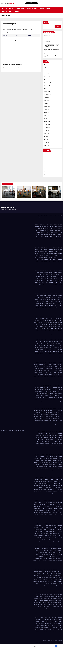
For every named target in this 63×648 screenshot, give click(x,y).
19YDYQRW (60, 230)
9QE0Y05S (45, 337)
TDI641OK (60, 571)
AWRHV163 (41, 351)
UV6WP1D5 (37, 587)
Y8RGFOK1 (60, 621)
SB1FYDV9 (60, 560)
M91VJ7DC (50, 483)
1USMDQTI (60, 238)
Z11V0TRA (41, 631)
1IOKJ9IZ (37, 234)
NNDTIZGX (36, 500)
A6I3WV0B (37, 343)
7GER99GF (46, 307)
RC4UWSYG (46, 550)
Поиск (45, 22)
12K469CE (47, 228)
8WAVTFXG (50, 324)
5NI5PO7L (51, 282)
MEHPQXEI (55, 485)
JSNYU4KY (37, 456)
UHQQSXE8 (50, 583)
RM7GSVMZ (41, 554)
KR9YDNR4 (37, 466)
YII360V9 (51, 625)
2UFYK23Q (46, 249)
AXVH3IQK (50, 351)
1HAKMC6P (51, 232)
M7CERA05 (36, 483)
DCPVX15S (50, 378)
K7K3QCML (41, 458)
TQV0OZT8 (60, 575)
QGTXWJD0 (56, 539)
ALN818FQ (60, 347)
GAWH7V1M (41, 410)
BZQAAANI (37, 362)
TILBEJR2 (47, 573)
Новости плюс (47, 168)
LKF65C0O (37, 477)
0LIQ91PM (50, 222)
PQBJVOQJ (51, 525)
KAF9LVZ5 (41, 460)
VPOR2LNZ (55, 594)
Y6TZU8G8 (42, 621)
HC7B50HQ (37, 422)
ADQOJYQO (60, 345)
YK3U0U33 (55, 625)
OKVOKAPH (50, 510)
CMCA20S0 (55, 368)
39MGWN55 (51, 253)
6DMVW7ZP (37, 291)
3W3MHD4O (50, 261)
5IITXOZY (37, 280)
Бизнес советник (20, 8)
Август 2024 (46, 97)
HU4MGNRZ (46, 429)
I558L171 (47, 433)
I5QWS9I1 (55, 433)
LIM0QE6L (50, 475)
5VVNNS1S (60, 284)
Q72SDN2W (36, 535)
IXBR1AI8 (60, 443)
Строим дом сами (32, 8)
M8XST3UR (46, 483)
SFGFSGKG (41, 562)
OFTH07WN (45, 508)
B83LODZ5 (50, 353)
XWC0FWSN (46, 617)
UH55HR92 (45, 583)
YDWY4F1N (60, 623)
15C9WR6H (42, 230)
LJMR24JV (55, 475)
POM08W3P (55, 523)
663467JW (60, 286)
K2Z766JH (36, 458)
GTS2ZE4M (46, 416)
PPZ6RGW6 (41, 525)
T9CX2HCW (36, 571)
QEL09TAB (60, 537)
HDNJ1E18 (46, 422)
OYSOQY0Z (41, 516)
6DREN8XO (42, 291)
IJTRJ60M (47, 439)
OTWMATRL (60, 514)
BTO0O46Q (55, 360)
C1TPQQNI (46, 362)
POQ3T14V (60, 523)
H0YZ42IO (60, 416)
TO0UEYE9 (45, 575)
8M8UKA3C (37, 320)
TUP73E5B (36, 577)
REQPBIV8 (60, 550)
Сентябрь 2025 (47, 82)
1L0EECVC (38, 236)
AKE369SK (55, 347)
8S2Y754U (45, 322)
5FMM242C (42, 278)
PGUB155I (50, 521)
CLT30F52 (46, 368)
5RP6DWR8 (45, 284)
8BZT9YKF (36, 316)
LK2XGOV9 (60, 475)
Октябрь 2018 (47, 124)
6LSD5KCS (40, 293)
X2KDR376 (41, 610)
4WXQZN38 (46, 272)
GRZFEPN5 (55, 414)
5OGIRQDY (55, 282)
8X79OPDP (37, 326)
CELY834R (46, 366)
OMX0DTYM (36, 512)
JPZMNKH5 (37, 454)
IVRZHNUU (47, 443)
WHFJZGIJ (51, 600)
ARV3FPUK (51, 349)
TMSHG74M (41, 575)
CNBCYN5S (36, 370)
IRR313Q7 (47, 441)
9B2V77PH (50, 330)
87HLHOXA (47, 314)
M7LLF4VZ (41, 483)
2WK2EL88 (37, 251)
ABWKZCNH (45, 345)
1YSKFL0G (60, 240)
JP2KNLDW (60, 452)
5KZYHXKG (55, 280)
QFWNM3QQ (41, 539)
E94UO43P (51, 389)
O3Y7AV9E (46, 504)
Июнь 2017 (46, 133)
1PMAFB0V (37, 238)
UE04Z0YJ (36, 583)
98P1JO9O (42, 330)
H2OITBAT (46, 418)
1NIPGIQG (55, 236)
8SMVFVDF (55, 322)
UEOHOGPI (41, 583)
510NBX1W (55, 272)
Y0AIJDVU (47, 619)
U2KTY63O (36, 579)
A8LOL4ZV (55, 343)
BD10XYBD (50, 355)
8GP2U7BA (60, 316)
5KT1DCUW (50, 280)
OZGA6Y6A (55, 516)
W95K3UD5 (60, 598)
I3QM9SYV (38, 433)
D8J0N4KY (55, 376)
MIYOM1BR (36, 489)
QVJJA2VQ (45, 544)
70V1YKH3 (38, 301)
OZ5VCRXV (50, 516)
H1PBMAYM (36, 418)
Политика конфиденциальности (56, 642)
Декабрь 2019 (47, 121)
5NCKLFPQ (46, 282)
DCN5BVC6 (46, 378)
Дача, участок (10, 8)
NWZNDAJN (36, 502)
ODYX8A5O (35, 508)
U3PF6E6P (41, 579)
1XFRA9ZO (51, 240)
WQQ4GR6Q (55, 604)
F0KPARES (55, 397)
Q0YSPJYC (41, 531)
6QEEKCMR (50, 295)
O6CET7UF (60, 504)
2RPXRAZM (46, 247)
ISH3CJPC (51, 441)
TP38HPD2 (55, 575)
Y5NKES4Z (37, 621)
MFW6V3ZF (41, 487)
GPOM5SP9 (41, 414)
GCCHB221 (45, 410)
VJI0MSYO (37, 594)
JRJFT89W (55, 454)
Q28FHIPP (51, 531)
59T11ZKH (50, 276)
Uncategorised (47, 153)
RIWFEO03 (55, 552)
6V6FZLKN (51, 297)
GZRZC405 (55, 416)
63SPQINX (55, 286)
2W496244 (60, 249)
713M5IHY (42, 301)
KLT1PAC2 (50, 464)
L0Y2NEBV (37, 470)
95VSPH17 (60, 328)
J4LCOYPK (51, 447)
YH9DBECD (42, 625)
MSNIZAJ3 (60, 491)
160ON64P (46, 230)
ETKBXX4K (46, 395)
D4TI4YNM (60, 374)
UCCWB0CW (54, 581)
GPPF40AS (46, 414)
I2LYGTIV (51, 431)
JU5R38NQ (42, 456)
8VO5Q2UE (41, 324)
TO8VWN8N (50, 575)
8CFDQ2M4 (46, 316)
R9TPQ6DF (50, 548)
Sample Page (55, 560)
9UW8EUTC (55, 337)
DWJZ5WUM (37, 385)
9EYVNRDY (60, 332)
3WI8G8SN (55, 261)
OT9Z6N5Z (50, 514)
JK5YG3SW (36, 452)
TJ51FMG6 (51, 573)
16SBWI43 (51, 230)
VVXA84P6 (46, 596)
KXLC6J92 (37, 468)
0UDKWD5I (37, 226)
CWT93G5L (37, 374)
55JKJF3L (51, 274)
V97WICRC (46, 590)
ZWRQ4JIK (50, 640)
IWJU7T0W (51, 443)
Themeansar (22, 430)
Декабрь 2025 (47, 79)
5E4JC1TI (38, 278)
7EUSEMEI (60, 305)
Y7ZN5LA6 (55, 621)
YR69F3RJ (55, 627)
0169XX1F (41, 215)
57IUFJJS (42, 276)
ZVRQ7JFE (60, 638)
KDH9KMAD (50, 460)
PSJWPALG (60, 525)
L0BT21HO (60, 468)
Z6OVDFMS (37, 633)
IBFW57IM (37, 437)
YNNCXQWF (41, 627)
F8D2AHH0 (55, 399)
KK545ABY (37, 464)
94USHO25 (55, 328)
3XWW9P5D (41, 263)
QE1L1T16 (55, 537)
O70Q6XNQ (36, 506)
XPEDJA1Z (36, 617)
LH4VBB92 (46, 475)
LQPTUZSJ (51, 477)
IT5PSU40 (60, 441)
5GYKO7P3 (47, 278)
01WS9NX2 (50, 215)
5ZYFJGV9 (38, 286)
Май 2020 (46, 118)
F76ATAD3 (50, 399)
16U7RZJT (55, 230)
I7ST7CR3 (46, 435)
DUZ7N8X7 (50, 383)
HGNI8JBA (51, 424)
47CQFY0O (60, 263)
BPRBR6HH (41, 360)
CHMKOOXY (37, 368)
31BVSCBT (55, 251)
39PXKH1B (55, 253)
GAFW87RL (60, 408)
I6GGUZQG (60, 433)
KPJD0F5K (60, 464)
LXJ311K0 (60, 479)
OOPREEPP (50, 512)
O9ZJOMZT (50, 506)
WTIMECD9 (49, 606)
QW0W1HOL (50, 544)
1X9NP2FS (47, 240)
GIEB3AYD (41, 412)
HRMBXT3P (41, 429)
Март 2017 (46, 139)
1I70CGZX (60, 232)
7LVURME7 (36, 309)
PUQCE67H (46, 527)
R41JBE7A (55, 546)
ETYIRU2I (50, 395)
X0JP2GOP (55, 608)
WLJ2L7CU (45, 602)
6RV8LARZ (60, 295)
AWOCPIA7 (36, 351)
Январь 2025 (47, 85)
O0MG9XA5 (60, 502)
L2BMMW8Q (50, 470)
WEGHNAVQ (41, 600)
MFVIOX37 (36, 487)
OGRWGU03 (55, 508)
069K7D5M (47, 217)
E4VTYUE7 (60, 387)
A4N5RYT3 (46, 341)
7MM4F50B (46, 309)
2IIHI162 (37, 245)
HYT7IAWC (38, 431)
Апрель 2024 (47, 103)
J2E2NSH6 (42, 447)
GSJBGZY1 (60, 414)
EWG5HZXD (60, 395)
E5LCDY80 (37, 389)
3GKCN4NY (41, 257)
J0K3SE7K (47, 445)
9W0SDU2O (60, 337)
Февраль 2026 (47, 76)
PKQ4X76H (37, 523)
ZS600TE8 (46, 638)
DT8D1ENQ (46, 383)
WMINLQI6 (55, 602)
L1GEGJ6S (41, 470)
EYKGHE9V (37, 397)
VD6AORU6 (37, 592)
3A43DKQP (60, 253)
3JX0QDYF (55, 257)
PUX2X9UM (50, 527)
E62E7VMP (46, 389)
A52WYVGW (51, 341)
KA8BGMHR (37, 460)
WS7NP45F (39, 606)
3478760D (37, 253)
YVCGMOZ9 (41, 629)
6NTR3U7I (41, 295)
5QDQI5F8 (40, 284)
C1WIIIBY (50, 362)
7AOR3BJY (51, 305)
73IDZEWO (37, 303)
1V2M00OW (38, 240)
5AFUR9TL (55, 276)
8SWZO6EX (60, 322)
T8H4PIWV (60, 569)
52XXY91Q (46, 274)
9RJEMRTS (50, 337)
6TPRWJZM (37, 297)
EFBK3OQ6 (46, 391)
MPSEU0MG (50, 491)
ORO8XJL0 (46, 514)
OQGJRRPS (41, 514)
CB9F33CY (60, 364)
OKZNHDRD (55, 510)
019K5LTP (46, 215)
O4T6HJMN (55, 504)
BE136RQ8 (60, 355)
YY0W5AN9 (60, 629)
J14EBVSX (51, 445)
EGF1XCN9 (50, 391)
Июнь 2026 (46, 64)
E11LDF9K (55, 385)
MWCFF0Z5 (37, 493)
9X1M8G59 (38, 339)
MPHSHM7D (45, 491)
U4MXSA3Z (45, 579)
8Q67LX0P (55, 320)
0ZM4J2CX (51, 226)
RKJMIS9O (60, 552)
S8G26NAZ (35, 560)
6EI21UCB (46, 291)
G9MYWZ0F (55, 408)
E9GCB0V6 (55, 389)
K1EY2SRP (60, 456)
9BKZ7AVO (36, 332)
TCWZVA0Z (55, 571)
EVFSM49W (55, 395)
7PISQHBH (60, 309)
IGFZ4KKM (55, 437)
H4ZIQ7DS (50, 418)
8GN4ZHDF (55, 316)
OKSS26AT (45, 510)
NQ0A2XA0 (46, 500)
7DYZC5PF (55, 305)
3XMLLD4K (36, 263)
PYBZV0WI (37, 529)
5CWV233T (60, 276)
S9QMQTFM (50, 560)
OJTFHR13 (41, 510)
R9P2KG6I (46, 548)
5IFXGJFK (60, 278)
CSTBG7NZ (60, 370)
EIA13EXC (37, 393)
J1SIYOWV (60, 445)
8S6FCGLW (50, 322)
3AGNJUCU (37, 255)
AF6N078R (37, 347)
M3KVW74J (50, 481)
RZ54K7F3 (55, 556)
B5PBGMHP (42, 353)
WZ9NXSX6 (51, 608)
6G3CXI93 (51, 291)
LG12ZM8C (41, 475)
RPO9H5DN (41, 556)
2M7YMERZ (55, 245)
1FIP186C (46, 232)
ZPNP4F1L (60, 636)
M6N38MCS (60, 481)
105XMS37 (55, 226)
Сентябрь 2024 (47, 94)
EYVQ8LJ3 (42, 397)
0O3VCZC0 (37, 224)
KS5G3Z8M (46, 466)
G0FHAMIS (37, 408)
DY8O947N (42, 385)
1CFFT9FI (42, 232)
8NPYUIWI (51, 320)
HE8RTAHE (51, 422)
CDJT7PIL (37, 366)
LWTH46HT (56, 479)
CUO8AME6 (46, 372)
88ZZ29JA (55, 314)
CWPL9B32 (60, 372)
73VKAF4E (41, 303)
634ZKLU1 (51, 286)
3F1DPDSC (60, 255)
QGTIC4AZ (51, 539)
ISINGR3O (55, 441)
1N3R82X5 (47, 236)
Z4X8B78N (55, 631)
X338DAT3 (50, 610)
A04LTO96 (51, 339)
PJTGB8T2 (60, 521)
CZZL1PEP (51, 374)
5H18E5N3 (51, 278)
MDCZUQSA (41, 485)
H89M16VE (37, 420)
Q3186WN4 (60, 531)
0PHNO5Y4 (42, 224)
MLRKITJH (50, 489)
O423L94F (50, 504)
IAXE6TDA (60, 435)
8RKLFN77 (41, 322)
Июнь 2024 (46, 100)
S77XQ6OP (51, 558)
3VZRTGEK (45, 261)
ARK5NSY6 (46, 349)
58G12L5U (46, 276)
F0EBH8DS (46, 397)
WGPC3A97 (46, 600)
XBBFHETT (46, 613)
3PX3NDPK (55, 259)
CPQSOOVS (41, 370)
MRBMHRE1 (55, 491)
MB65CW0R (36, 485)
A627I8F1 (60, 341)
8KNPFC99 (55, 318)
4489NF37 (55, 263)
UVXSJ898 (51, 587)
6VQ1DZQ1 (55, 297)
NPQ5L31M (41, 500)
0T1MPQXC (60, 224)
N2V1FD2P (60, 493)
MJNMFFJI (40, 489)
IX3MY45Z (56, 443)
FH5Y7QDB (60, 401)
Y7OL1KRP (46, 621)
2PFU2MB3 (37, 247)
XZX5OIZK (42, 619)
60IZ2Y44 (42, 286)
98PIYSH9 (46, 330)
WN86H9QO (59, 602)
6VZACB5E (60, 297)
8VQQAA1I (45, 324)
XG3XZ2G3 (38, 615)
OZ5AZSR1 (46, 516)
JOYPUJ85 (55, 452)
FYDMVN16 (51, 406)
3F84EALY (36, 257)
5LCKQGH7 (60, 280)
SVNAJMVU (42, 567)
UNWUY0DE (40, 585)
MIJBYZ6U (60, 487)
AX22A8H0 (46, 351)
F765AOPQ (46, 399)
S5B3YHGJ (41, 558)
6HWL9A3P (56, 291)
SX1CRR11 (60, 567)
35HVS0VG (46, 253)
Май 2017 (46, 136)
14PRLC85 (60, 228)
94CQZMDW (41, 328)
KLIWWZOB (42, 464)
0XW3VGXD (46, 226)
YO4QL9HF (46, 627)
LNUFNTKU (42, 477)
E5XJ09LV (41, 389)
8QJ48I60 (60, 320)
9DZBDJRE (50, 332)
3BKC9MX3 (46, 255)
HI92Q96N (55, 424)
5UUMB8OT (55, 284)
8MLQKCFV (42, 320)
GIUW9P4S (46, 412)
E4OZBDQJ (55, 387)
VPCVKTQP (50, 594)
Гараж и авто (17, 11)
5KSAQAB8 (46, 280)
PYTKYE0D (46, 529)
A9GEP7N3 (60, 343)
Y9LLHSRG (38, 623)
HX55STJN (55, 429)
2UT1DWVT (51, 249)
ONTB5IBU (41, 512)
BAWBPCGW (36, 355)
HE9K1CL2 (55, 422)
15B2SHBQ (37, 230)
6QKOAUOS (55, 295)
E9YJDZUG (36, 391)
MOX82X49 (40, 491)
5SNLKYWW (50, 284)
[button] (61, 10)
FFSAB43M (50, 401)
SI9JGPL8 (55, 562)
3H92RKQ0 (50, 257)
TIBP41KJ (42, 573)
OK (56, 646)
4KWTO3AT (46, 268)
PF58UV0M (46, 521)
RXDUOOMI (50, 556)
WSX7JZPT (44, 606)
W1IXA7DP (36, 598)
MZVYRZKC (46, 493)
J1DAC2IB (55, 445)
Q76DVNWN (40, 535)
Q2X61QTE (55, 531)
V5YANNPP (37, 590)
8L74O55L (60, 318)
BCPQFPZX (46, 355)
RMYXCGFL (46, 554)
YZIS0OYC (37, 631)
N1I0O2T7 (55, 493)
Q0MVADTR (37, 531)
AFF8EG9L (41, 347)
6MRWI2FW (55, 293)
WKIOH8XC (36, 602)
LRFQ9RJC (55, 477)
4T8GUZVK (46, 270)
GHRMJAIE (36, 412)
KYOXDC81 (42, 468)
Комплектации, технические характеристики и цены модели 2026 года (52, 55)
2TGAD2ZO (55, 247)
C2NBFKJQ (55, 362)
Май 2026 (46, 67)
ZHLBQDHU (37, 636)
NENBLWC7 (37, 498)
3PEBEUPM (46, 259)
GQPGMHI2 (51, 414)
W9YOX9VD (36, 600)
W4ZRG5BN (50, 598)
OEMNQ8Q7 (40, 508)
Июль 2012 (46, 145)
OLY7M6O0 (60, 510)
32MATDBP (60, 251)
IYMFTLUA (38, 445)
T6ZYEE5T (50, 569)
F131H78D (60, 397)
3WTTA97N (60, 261)
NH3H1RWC (42, 498)
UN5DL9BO (36, 585)
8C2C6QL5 (41, 316)
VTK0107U (37, 596)
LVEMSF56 (46, 479)
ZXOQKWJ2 (60, 640)
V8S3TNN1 (41, 590)
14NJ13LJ (55, 228)
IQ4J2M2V (38, 441)
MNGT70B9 (60, 489)
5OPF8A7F (60, 282)
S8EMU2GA (60, 558)
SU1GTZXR (37, 567)
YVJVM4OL (45, 629)
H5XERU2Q (60, 418)
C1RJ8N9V (42, 362)
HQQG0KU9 (36, 429)
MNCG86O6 (55, 489)
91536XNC (46, 326)
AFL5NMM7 (46, 347)
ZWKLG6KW (45, 640)
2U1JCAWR (41, 249)
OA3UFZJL (55, 506)
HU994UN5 (51, 429)
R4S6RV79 (60, 546)
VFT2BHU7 (55, 592)
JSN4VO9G (60, 454)
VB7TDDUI (55, 590)
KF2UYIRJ (60, 460)
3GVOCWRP (46, 257)
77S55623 (50, 303)
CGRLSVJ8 (60, 366)
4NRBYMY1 (50, 268)
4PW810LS (60, 268)
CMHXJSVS (60, 368)
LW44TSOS (51, 479)
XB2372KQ (37, 613)
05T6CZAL (42, 217)
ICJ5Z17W (42, 437)
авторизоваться (25, 67)
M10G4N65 (45, 481)
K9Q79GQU (60, 458)
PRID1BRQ (55, 525)
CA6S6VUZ (55, 364)
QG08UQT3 (46, 539)
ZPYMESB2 (36, 638)
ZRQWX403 (41, 638)
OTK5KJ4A (55, 514)
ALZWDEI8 (42, 349)
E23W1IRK (60, 385)
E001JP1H (51, 385)
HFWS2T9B (41, 424)
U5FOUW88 (55, 579)
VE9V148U (46, 592)
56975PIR (60, 274)
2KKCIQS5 (46, 245)
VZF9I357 (60, 596)
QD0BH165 (46, 537)
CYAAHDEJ (42, 374)
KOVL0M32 (55, 464)
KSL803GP (50, 466)
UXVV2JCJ (60, 587)
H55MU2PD (55, 418)
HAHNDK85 (60, 420)
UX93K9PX (55, 587)
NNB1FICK (60, 498)
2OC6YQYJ (60, 245)
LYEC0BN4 (36, 481)
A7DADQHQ (46, 343)
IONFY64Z (60, 439)
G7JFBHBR (50, 408)
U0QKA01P (55, 577)
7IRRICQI (55, 307)
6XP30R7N (55, 299)
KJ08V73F (55, 462)
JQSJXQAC (42, 454)
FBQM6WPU (36, 401)
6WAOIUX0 (42, 299)
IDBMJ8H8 (46, 437)
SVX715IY (46, 567)
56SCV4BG (38, 276)
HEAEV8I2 (60, 422)
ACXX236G (55, 345)
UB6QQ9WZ (49, 581)
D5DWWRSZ (36, 376)
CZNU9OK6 (46, 374)
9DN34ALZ (46, 332)
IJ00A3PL (42, 439)
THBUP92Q (38, 573)
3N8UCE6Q (60, 257)
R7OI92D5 (37, 548)
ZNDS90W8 (55, 636)
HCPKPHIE (42, 422)
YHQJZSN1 (47, 625)
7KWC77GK (60, 307)
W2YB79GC (40, 598)
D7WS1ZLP (46, 376)
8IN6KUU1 (46, 318)
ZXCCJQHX (55, 640)
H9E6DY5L (46, 420)
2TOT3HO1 (37, 249)
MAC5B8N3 (60, 483)
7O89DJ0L (50, 309)
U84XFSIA (40, 581)
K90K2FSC (50, 458)
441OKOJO (51, 263)
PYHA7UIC (41, 529)
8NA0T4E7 (47, 320)
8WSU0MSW (55, 324)
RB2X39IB (36, 550)
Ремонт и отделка (7, 11)
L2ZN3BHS (55, 470)
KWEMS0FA (55, 466)
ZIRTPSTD (41, 636)
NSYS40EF (50, 500)
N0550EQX (51, 493)
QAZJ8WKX (60, 535)
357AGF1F (41, 253)
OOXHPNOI (55, 512)
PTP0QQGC (41, 527)
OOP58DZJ (46, 512)
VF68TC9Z (50, 592)
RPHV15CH (36, 556)
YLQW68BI (60, 625)
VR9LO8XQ (60, 594)
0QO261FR (46, 224)
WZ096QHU (46, 608)
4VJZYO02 (60, 270)
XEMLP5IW (55, 613)
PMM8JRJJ (46, 523)
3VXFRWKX (41, 261)
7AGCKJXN (46, 305)
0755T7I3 (51, 217)
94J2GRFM (46, 328)
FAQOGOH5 (60, 399)
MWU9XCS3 (42, 493)
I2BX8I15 (47, 431)
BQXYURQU (46, 360)
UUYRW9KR (60, 585)
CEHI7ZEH (41, 366)
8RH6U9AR (36, 322)
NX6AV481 (41, 502)
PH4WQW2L (55, 521)
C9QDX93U (50, 364)
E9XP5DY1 (60, 389)
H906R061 (41, 420)
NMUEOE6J (55, 498)
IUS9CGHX (42, 443)
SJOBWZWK (59, 562)
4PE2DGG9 (55, 268)
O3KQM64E (41, 504)
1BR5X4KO (38, 232)
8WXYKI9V (60, 324)
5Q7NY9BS (36, 284)
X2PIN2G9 (46, 610)
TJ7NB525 (60, 573)
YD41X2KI (51, 623)
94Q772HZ (51, 328)
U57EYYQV (50, 579)
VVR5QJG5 (42, 596)
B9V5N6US (60, 353)
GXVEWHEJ (51, 416)
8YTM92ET (42, 326)
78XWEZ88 (60, 303)
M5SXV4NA (55, 481)
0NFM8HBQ (60, 222)
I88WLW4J (51, 435)
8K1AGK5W (51, 318)
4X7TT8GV (51, 272)
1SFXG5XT (46, 238)
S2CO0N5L (60, 556)
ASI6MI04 (60, 349)
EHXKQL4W (60, 391)
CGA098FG (50, 366)
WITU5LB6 (55, 600)
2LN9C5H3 (50, 245)
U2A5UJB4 (60, 577)
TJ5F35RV (55, 573)
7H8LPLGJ (51, 307)
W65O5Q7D (55, 598)
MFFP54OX (60, 485)
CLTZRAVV (50, 368)
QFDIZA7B (36, 539)
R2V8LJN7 (46, 546)
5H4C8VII (55, 278)
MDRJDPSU (46, 485)
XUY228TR (41, 617)
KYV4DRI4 (51, 468)
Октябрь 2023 (47, 109)
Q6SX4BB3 (60, 533)
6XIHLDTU (51, 299)
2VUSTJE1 (55, 249)
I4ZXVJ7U (43, 433)
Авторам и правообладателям (40, 642)
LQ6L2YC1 (46, 477)
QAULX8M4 (55, 535)
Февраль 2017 (47, 142)
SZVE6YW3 (42, 569)
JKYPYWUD (41, 452)
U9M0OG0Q (44, 581)
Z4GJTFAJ (50, 631)
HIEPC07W (60, 424)
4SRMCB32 (42, 270)
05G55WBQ (38, 217)
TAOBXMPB (46, 571)
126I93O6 (42, 228)
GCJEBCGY (50, 410)
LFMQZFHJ (37, 475)
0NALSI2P (55, 222)
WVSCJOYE (36, 608)
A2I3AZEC (37, 341)
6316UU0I (46, 286)
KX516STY (60, 466)
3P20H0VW (41, 259)
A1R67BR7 (60, 339)
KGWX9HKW (46, 462)
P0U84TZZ (60, 516)
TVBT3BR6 (41, 577)
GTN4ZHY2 (41, 416)
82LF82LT (37, 314)
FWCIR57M (36, 406)
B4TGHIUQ (37, 353)
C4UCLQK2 (60, 362)
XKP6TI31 (55, 615)
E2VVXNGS (46, 387)
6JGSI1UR (36, 293)
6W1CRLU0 (37, 299)
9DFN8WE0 (41, 332)
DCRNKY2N (55, 378)
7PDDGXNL (55, 309)
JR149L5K (46, 454)
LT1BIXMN (60, 477)
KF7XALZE (36, 462)
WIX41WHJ (60, 600)
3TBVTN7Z (36, 261)
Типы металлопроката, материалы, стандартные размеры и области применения (51, 45)
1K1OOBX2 (41, 234)
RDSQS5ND (55, 550)
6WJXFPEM (46, 299)
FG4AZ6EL (55, 401)
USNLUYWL (50, 585)
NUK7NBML (60, 500)
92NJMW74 (55, 326)
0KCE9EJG (41, 222)
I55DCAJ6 (51, 433)
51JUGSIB (37, 274)
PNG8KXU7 (50, 523)
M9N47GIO (55, 483)
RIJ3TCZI (50, 552)
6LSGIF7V (45, 293)
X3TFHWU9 (55, 610)
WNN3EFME (35, 604)
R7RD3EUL (41, 548)
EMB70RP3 (42, 393)
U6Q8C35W (60, 579)
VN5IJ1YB (46, 594)
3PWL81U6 (50, 259)
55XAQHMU (56, 274)
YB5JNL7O (42, 623)
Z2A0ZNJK (46, 631)
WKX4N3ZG (40, 602)
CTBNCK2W (36, 372)
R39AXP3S (51, 546)
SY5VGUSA (37, 569)
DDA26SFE (60, 378)
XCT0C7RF (51, 613)
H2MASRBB (41, 418)
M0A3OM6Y (41, 481)
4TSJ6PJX (51, 270)
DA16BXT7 (60, 376)
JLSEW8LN (46, 452)
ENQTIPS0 (51, 393)
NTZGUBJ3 (55, 500)
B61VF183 (46, 353)
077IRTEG (55, 217)
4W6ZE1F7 (41, 272)
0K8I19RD (37, 222)
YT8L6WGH (60, 627)
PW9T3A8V (60, 527)
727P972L (55, 301)
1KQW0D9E (55, 234)
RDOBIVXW (50, 550)
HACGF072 (55, 420)
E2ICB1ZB (41, 387)
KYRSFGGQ (46, 468)
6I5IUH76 (60, 291)
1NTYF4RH (60, 236)
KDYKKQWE (55, 460)
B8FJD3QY (55, 353)
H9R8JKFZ (50, 420)
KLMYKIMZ (46, 464)
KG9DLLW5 (41, 462)
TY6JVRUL (51, 577)
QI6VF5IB (60, 539)
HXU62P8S (60, 429)
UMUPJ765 (60, 583)
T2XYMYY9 (46, 569)
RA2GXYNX (55, 548)
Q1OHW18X (46, 531)
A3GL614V (41, 341)
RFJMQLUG (38, 552)
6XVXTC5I (60, 299)
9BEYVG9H (60, 330)
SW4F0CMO (55, 567)
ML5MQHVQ (45, 489)
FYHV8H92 (55, 406)
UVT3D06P (46, 587)
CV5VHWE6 (55, 372)
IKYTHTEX (51, 439)
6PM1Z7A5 (45, 295)
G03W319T (60, 406)
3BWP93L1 (50, 255)
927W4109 (50, 326)
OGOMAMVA (50, 508)
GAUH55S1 (36, 410)
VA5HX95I (50, 590)
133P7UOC (51, 228)
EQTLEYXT (41, 395)
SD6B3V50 (36, 562)
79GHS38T (37, 305)
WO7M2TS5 (40, 604)
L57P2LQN (60, 470)
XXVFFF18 (55, 617)
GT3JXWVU (36, 416)
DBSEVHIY (41, 378)
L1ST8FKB (45, 470)
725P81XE (51, 301)
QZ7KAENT (37, 546)
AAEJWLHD (36, 345)
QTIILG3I (36, 544)
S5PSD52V (46, 558)
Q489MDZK (41, 533)
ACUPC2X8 (50, 345)
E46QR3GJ (50, 387)
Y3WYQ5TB (60, 619)
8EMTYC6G (50, 316)
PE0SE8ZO (41, 521)
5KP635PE (41, 280)
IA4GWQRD (55, 435)
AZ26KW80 (55, 351)
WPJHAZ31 (50, 604)
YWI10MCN (50, 629)
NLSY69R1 (50, 498)
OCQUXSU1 (60, 506)
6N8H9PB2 (37, 295)
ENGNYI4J (46, 393)
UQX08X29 (45, 585)
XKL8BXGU (51, 615)
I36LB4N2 (55, 431)
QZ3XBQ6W (60, 544)
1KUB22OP (60, 234)
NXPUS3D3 (46, 502)
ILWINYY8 (55, 439)
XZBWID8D (38, 619)
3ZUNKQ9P (46, 263)
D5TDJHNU (41, 376)
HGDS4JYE (46, 424)
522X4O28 (42, 274)
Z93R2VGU (51, 633)
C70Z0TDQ (36, 364)
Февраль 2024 (47, 106)
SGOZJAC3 (50, 562)
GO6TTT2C (60, 412)
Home (38, 215)
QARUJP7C (50, 535)
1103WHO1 (38, 228)
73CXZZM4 (60, 301)
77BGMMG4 (46, 303)
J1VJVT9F (37, 447)
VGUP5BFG (60, 592)
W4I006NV (45, 598)
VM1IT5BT (42, 594)
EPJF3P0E (55, 393)
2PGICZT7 (41, 247)
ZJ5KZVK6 (46, 636)
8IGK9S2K (42, 318)
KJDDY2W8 (60, 462)
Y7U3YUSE (51, 621)
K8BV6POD (45, 458)
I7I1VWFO (42, 435)
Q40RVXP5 (36, 533)
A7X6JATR (50, 343)
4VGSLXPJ (55, 270)
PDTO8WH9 (36, 521)
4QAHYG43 (37, 270)
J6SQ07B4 (60, 447)
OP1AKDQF (60, 512)
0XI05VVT (41, 226)
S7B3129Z (55, 558)
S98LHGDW (45, 560)
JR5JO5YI (50, 454)
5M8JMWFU (41, 282)
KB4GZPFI (45, 460)
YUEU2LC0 (36, 629)
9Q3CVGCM (41, 337)
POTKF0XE (36, 525)
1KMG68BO (50, 234)
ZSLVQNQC (50, 638)
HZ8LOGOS (43, 431)
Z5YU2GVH (60, 631)
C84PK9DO (41, 364)
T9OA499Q (41, 571)
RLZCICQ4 (36, 554)
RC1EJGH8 (41, 550)
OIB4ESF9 (60, 508)
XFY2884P (60, 613)
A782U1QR (41, 343)
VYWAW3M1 (55, 596)
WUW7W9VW (59, 606)
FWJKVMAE (41, 406)
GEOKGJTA (60, 410)
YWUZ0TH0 (55, 629)
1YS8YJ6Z (55, 240)
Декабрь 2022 (47, 112)
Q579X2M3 (50, 533)
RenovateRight (31, 2)
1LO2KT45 (42, 236)
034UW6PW (55, 215)
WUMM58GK (54, 606)
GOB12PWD (36, 414)
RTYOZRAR (46, 556)
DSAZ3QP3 (41, 383)
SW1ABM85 (51, 567)
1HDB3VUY (56, 232)
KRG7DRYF (41, 466)
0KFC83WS (46, 222)
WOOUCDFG (45, 604)
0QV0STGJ (51, 224)
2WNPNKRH (42, 251)
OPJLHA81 (36, 514)
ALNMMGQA (37, 349)
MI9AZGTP (51, 487)
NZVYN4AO (55, 502)
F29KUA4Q (36, 399)
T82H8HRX (55, 569)
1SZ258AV (51, 238)
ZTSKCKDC (55, 638)
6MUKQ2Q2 (60, 293)
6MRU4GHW (50, 293)
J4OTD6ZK (55, 447)
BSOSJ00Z (50, 360)
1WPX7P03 (42, 240)
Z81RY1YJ (46, 633)
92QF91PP (60, 326)
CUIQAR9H (41, 372)
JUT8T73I (46, 456)
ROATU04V (55, 554)
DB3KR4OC (37, 378)
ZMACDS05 (50, 636)
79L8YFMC (42, 305)
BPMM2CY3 (36, 360)
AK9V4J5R (51, 347)
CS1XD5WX (55, 370)
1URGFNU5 (55, 238)
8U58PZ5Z (36, 324)
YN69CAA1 (36, 627)
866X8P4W (42, 314)
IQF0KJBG (42, 441)
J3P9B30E (46, 447)
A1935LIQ (55, 339)
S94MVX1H (40, 560)
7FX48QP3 (42, 307)
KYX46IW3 (55, 468)
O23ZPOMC (36, 504)
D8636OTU (51, 376)
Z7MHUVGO (42, 633)
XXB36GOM (51, 617)
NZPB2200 (50, 502)
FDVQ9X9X (41, 401)
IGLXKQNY (60, 437)
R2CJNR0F (42, 546)
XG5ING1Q (42, 615)
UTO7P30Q (55, 585)
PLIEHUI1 (41, 523)
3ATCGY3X (41, 255)
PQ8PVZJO (46, 525)
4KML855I (41, 268)
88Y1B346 (51, 314)
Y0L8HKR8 (51, 619)
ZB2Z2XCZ (60, 633)
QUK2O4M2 (40, 544)
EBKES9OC (41, 391)
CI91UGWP (41, 368)
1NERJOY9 (51, 236)
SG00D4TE (46, 562)
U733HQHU (35, 581)
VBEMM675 (60, 590)
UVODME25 (41, 587)
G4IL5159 (41, 408)
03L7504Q (60, 215)
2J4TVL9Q (41, 245)
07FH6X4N (60, 217)
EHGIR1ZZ (55, 391)
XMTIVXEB (60, 615)
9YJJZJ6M (47, 339)
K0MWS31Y (55, 456)
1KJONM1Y (46, 234)
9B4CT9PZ (55, 330)
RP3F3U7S (60, 554)
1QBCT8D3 (42, 238)
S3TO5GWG (37, 558)
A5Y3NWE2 (56, 341)
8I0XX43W (37, 318)
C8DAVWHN (46, 364)
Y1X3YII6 (55, 619)
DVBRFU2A (60, 383)
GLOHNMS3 (55, 412)
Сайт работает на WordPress (6, 430)
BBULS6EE (41, 355)
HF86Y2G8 (37, 424)
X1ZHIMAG (37, 610)
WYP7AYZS (41, 608)
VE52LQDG (41, 592)
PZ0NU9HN (60, 529)
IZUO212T (42, 445)
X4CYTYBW (60, 610)
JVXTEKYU (51, 456)
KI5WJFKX (50, 462)
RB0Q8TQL (60, 548)
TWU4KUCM (46, 577)
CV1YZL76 (50, 372)
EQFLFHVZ (60, 393)
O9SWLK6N (46, 506)
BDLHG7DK (55, 355)
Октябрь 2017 (47, 130)
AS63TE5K (55, 349)
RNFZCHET (51, 554)
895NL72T (60, 314)
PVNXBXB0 (55, 527)
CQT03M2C (50, 370)
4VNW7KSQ (37, 272)
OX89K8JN (37, 516)
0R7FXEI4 (55, 224)
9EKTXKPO (55, 332)
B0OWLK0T (60, 351)
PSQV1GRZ (36, 527)
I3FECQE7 (60, 431)
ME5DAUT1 (50, 485)
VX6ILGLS (51, 596)
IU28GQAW (38, 443)
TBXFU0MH (51, 571)
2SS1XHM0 (50, 247)
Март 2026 (46, 73)
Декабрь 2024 (47, 88)
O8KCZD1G (41, 506)
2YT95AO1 (51, 251)
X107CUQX (60, 608)
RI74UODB (47, 552)
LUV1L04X (41, 479)
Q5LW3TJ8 (55, 533)
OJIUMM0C (36, 510)
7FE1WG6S (37, 307)
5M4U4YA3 (37, 282)
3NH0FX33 (36, 259)
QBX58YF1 (42, 537)
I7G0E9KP (37, 435)
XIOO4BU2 (47, 615)
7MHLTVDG (41, 309)
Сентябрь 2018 (47, 127)
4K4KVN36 (37, 268)
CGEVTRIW (55, 366)
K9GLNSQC (55, 458)
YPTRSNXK (50, 627)
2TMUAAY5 (60, 247)
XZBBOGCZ (60, 617)
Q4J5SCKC (46, 533)
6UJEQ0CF (42, 297)
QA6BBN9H (45, 535)
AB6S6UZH (41, 345)
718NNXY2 (47, 301)
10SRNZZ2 (60, 226)
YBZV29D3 (47, 623)
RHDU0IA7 (42, 552)
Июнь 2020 (46, 115)
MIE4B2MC (55, 487)
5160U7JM (60, 272)
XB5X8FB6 (41, 613)
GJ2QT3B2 (50, 412)
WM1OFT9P (50, 602)
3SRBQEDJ (60, 259)
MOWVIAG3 (36, 491)
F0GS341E (51, 397)
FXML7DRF (46, 406)
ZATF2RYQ (55, 633)
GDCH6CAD (55, 410)
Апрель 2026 (47, 70)
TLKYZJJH (36, 575)
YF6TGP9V (37, 625)
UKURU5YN (55, 583)
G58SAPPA (45, 408)
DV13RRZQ (55, 383)
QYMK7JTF (55, 544)
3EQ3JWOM (55, 255)
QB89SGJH (37, 537)
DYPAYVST (47, 385)
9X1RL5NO (42, 339)
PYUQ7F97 (50, 529)
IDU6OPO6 (51, 437)
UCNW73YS (60, 581)
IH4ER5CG (38, 439)
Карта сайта (48, 642)
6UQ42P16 (46, 297)
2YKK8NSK (46, 251)
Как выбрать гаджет (44, 8)
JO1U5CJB (50, 452)
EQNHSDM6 (36, 395)
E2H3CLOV (37, 387)
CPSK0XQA (46, 370)
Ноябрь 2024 (47, 91)
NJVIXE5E (46, 498)
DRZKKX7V (36, 383)
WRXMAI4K (60, 604)
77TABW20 (55, 303)
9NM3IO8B (36, 337)
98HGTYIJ (37, 330)
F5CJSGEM (41, 399)
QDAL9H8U (51, 537)
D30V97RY (55, 374)
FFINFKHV (46, 401)
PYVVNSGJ (55, 529)
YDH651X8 (55, 623)
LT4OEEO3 (37, 479)
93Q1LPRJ (36, 328)
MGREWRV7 (46, 487)
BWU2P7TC (60, 360)
